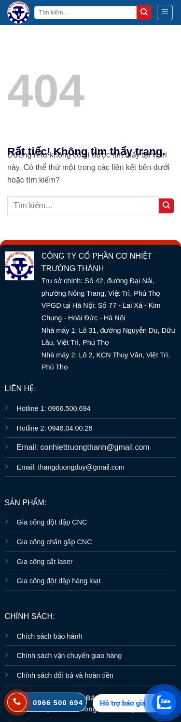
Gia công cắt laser (45, 561)
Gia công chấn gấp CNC (54, 542)
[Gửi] (144, 12)
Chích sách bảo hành (50, 636)
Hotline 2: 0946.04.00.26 (55, 428)
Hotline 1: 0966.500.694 (54, 408)
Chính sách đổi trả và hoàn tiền (65, 675)
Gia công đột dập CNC (52, 522)
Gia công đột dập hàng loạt (59, 581)
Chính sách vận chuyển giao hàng (69, 655)
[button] (165, 12)
